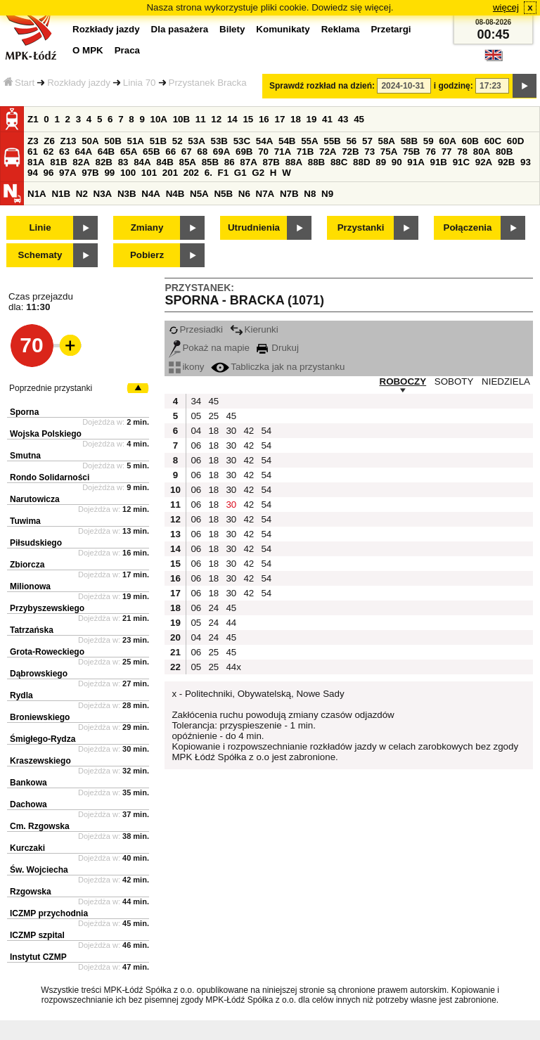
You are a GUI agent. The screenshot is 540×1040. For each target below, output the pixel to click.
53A (196, 141)
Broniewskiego (40, 717)
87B (270, 162)
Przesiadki (195, 329)
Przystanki (361, 227)
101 (149, 172)
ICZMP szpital (37, 935)
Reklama (340, 29)
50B (112, 141)
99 (109, 172)
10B (181, 119)
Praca (127, 50)
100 (128, 172)
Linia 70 (139, 82)
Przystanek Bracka (208, 82)
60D (515, 141)
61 (32, 151)
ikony (186, 366)
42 (248, 430)
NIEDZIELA (506, 381)
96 (49, 172)
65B (151, 151)
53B (219, 141)
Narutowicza (35, 499)
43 (343, 119)
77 (447, 151)
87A (248, 162)
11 (200, 119)
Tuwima (25, 521)
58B (409, 141)
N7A (265, 193)
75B (411, 151)
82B (103, 162)
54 (266, 430)
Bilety (232, 29)
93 (525, 162)
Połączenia (468, 227)
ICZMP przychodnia (49, 913)
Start (19, 82)
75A (388, 151)
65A (128, 151)
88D (361, 162)
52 (177, 141)
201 (170, 172)
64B (106, 151)
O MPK (87, 50)
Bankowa (28, 783)
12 (216, 119)
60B (470, 141)
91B (438, 162)
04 (196, 430)
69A (221, 151)
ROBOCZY (403, 381)
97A (67, 172)
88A (293, 162)
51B (158, 141)
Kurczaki (27, 848)
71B (305, 151)
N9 (327, 193)
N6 (244, 193)
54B (286, 141)
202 (191, 172)
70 (263, 151)
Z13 (68, 141)
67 (186, 151)
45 (359, 119)
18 (295, 119)
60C (492, 141)
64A (83, 151)
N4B (175, 193)
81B (58, 162)
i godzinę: (453, 86)
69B (244, 151)
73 (369, 151)
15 (248, 119)
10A (158, 119)
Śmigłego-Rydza (42, 739)
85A (187, 162)
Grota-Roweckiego (47, 652)
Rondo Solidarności (49, 477)
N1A (36, 193)
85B (210, 162)
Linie (40, 227)
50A (90, 141)
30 (231, 430)
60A (447, 141)
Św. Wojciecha (39, 870)
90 (397, 162)
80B (504, 151)
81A (35, 162)
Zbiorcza (27, 565)
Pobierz (147, 255)
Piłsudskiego (36, 543)
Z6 (49, 141)
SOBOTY (454, 381)
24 (213, 608)
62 (49, 151)
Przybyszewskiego (47, 608)
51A (135, 141)
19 (312, 119)
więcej (506, 7)
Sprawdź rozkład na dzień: (322, 86)
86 (229, 162)
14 (232, 119)
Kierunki (254, 329)
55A (309, 141)
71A (282, 151)
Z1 (33, 119)
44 (231, 622)
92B (506, 162)
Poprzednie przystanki (50, 388)
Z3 (33, 141)
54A (264, 141)
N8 (310, 193)
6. (208, 172)
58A (386, 141)
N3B (126, 193)
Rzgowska (30, 892)
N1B (60, 193)
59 (428, 141)
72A (327, 151)
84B (164, 162)
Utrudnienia (254, 227)
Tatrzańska (31, 630)
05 (196, 416)
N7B (289, 193)
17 (279, 119)
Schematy (40, 255)
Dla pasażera (180, 29)
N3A (103, 193)
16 (264, 119)
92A (483, 162)
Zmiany (147, 227)
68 (202, 151)
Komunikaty (282, 29)
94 (32, 172)
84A (142, 162)
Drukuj (278, 347)
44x (233, 667)
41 (327, 119)
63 (64, 151)
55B (331, 141)
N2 (82, 193)
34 (196, 401)
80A (481, 151)
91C (461, 162)
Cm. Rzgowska (40, 826)
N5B (223, 193)
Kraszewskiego (40, 761)
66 (170, 151)
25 (213, 416)
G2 (258, 172)
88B (316, 162)
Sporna (24, 412)
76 (430, 151)
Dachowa (28, 804)
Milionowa (30, 586)
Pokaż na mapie (209, 347)
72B (350, 151)
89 (380, 162)
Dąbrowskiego (39, 674)
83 (123, 162)
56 (351, 141)
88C (338, 162)
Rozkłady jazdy (78, 82)
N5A (199, 193)
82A (80, 162)
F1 (223, 172)
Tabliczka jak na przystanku (278, 366)
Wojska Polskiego (46, 434)
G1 (240, 172)
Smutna (25, 456)
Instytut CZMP (38, 957)
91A (415, 162)
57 (367, 141)
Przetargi (391, 29)
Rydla (21, 695)
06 (196, 445)
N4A (150, 193)
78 (462, 151)
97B (90, 172)
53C (241, 141)
